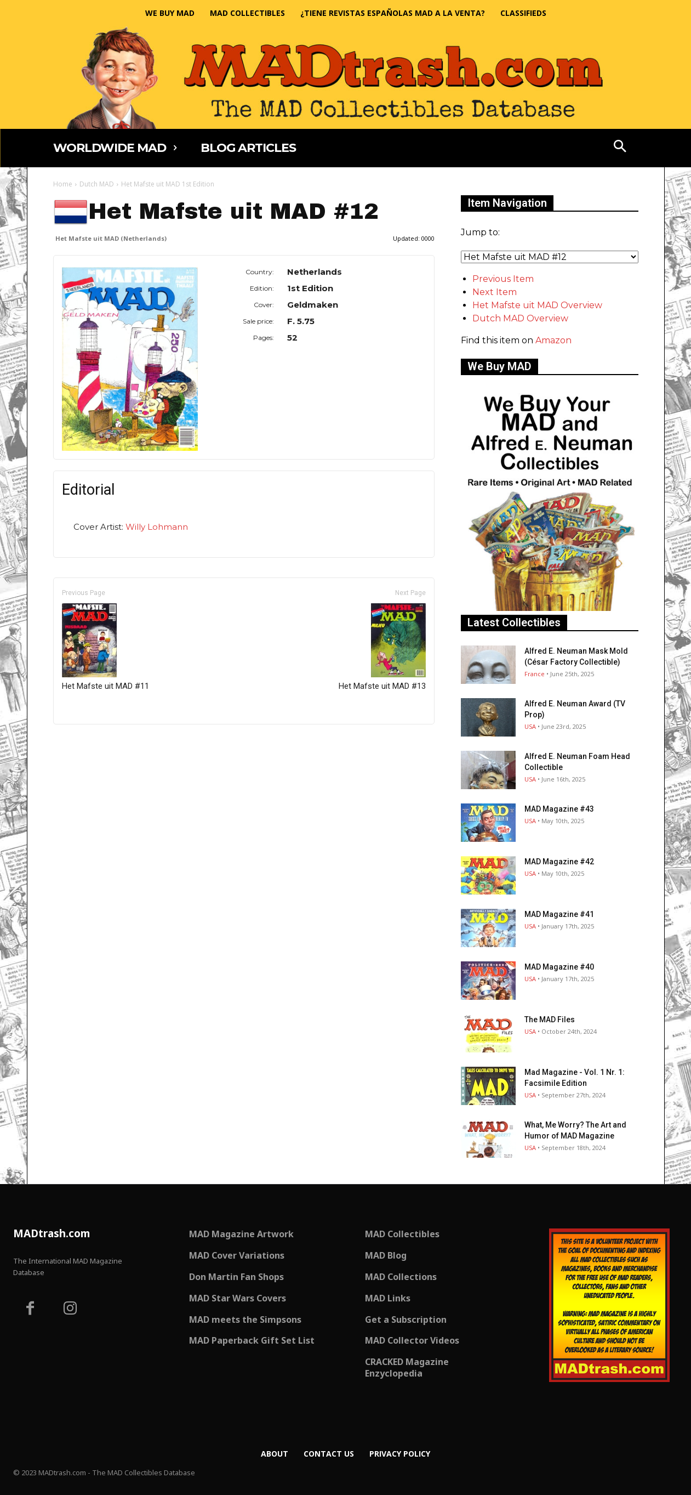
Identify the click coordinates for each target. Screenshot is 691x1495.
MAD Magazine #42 (559, 861)
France (534, 674)
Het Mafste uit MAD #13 (382, 647)
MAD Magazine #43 (559, 809)
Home (62, 184)
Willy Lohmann (156, 527)
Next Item (494, 292)
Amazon (553, 340)
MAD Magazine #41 (559, 914)
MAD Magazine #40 (559, 966)
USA (530, 726)
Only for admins (91, 743)
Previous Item (503, 279)
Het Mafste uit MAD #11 (105, 647)
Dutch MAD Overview (520, 318)
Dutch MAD (96, 184)
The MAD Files (549, 1019)
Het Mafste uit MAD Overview (537, 305)
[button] (619, 147)
